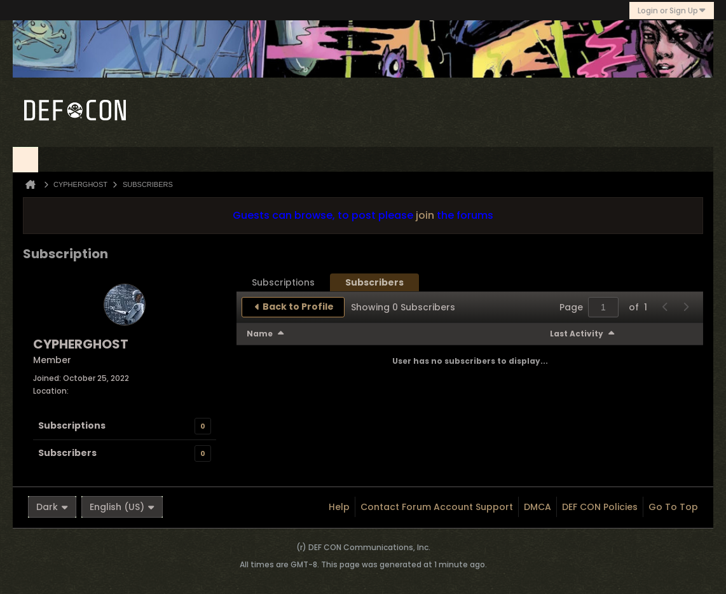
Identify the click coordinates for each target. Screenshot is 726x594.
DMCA (537, 507)
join (425, 215)
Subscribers (67, 452)
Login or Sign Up (672, 10)
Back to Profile (298, 306)
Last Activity (576, 333)
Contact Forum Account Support (436, 507)
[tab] (283, 282)
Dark (52, 507)
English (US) (122, 507)
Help (339, 507)
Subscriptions (72, 425)
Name (260, 333)
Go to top (673, 507)
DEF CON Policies (600, 507)
